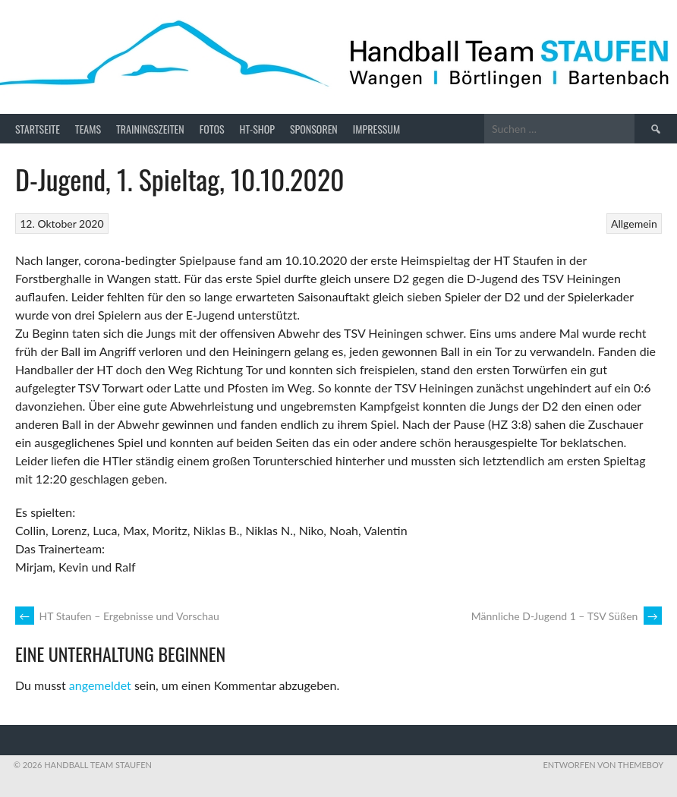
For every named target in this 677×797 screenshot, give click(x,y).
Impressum (376, 129)
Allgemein (634, 223)
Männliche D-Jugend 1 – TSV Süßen (566, 616)
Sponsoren (314, 129)
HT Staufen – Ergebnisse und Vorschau (117, 616)
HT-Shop (257, 129)
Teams (88, 129)
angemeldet (100, 685)
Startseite (37, 129)
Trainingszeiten (150, 129)
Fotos (212, 129)
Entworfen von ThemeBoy (603, 765)
